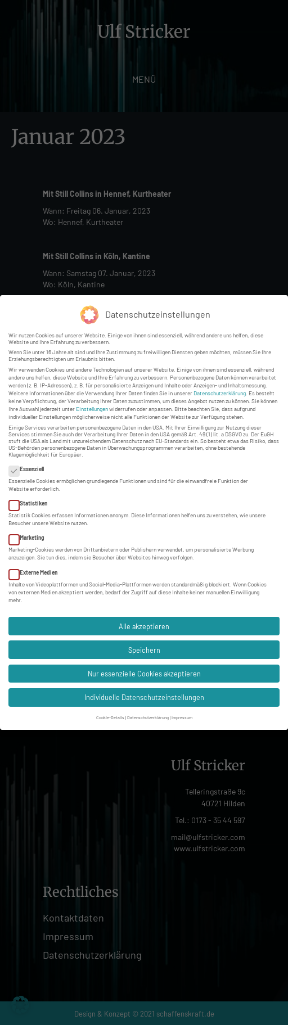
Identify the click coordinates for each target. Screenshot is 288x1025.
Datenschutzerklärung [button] (148, 716)
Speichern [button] (144, 648)
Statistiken (31, 501)
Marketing (30, 535)
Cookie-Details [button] (110, 716)
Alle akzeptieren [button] (144, 624)
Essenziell (29, 467)
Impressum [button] (182, 716)
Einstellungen (92, 407)
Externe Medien (36, 570)
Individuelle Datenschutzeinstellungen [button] (144, 695)
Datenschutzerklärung (220, 391)
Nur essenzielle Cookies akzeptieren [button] (144, 671)
